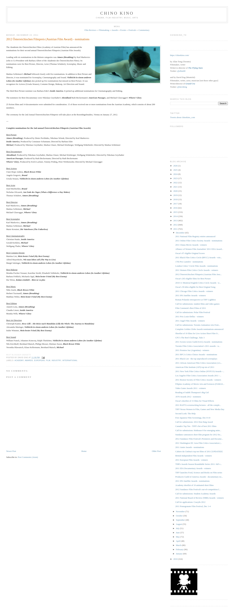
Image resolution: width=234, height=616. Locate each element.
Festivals (132, 30)
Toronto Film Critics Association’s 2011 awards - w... (197, 346)
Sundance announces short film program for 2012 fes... (198, 434)
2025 (175, 170)
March (179, 545)
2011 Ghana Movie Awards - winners (191, 245)
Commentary (144, 30)
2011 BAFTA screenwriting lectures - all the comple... (198, 405)
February (180, 549)
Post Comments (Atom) (28, 457)
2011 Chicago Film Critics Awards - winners (194, 291)
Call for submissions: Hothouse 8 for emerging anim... (198, 430)
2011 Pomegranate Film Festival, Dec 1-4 (193, 506)
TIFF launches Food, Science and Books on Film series (198, 472)
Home (84, 451)
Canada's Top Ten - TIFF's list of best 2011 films (195, 426)
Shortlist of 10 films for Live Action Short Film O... (197, 333)
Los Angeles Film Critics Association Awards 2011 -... (198, 375)
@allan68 (181, 71)
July (178, 528)
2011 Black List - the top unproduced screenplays (196, 358)
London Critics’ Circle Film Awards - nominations (196, 266)
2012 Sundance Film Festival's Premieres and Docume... (199, 439)
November (180, 511)
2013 (175, 220)
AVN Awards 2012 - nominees (188, 396)
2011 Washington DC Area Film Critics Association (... (198, 443)
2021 (175, 187)
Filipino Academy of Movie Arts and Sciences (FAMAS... (199, 384)
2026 (175, 165)
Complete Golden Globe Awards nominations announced (199, 329)
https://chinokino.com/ (179, 55)
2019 (175, 195)
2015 (175, 212)
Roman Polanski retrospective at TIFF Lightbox (195, 299)
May (178, 537)
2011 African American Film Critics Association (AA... (198, 363)
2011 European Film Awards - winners (191, 460)
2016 (175, 208)
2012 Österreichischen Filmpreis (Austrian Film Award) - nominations (47, 39)
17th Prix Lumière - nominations (189, 261)
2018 (175, 199)
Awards (114, 30)
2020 (175, 191)
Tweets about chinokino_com (182, 117)
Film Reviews (90, 30)
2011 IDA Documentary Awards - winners (193, 468)
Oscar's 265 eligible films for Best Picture (193, 278)
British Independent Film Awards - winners (193, 455)
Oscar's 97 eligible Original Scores (190, 253)
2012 (175, 224)
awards (29, 360)
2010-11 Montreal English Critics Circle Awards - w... (198, 283)
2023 (175, 178)
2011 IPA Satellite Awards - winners (190, 295)
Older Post (156, 451)
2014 (175, 216)
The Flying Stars (195, 68)
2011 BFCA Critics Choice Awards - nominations (196, 354)
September (180, 520)
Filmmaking (104, 30)
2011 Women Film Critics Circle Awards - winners (196, 270)
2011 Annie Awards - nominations (189, 447)
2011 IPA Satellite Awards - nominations (192, 481)
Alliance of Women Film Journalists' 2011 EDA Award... (199, 249)
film (48, 360)
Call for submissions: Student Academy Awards (195, 493)
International (70, 360)
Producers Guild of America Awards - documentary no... (199, 477)
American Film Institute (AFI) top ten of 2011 (194, 367)
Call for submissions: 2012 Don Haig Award (194, 422)
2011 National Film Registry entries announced (195, 236)
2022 (175, 182)
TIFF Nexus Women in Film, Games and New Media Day (199, 409)
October (179, 515)
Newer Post (11, 451)
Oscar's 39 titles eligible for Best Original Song (195, 287)
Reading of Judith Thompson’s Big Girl (192, 392)
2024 (175, 174)
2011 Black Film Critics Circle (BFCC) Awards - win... (198, 257)
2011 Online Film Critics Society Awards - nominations (198, 240)
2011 (175, 229)
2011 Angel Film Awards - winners (190, 321)
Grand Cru (190, 83)
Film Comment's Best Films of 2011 (190, 308)
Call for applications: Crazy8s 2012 (190, 502)
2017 (175, 203)
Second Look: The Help (185, 413)
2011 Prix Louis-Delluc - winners (189, 316)
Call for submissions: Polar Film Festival (192, 312)
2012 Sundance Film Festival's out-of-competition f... (198, 489)
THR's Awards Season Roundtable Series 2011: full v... (198, 464)
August (179, 524)
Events (123, 30)
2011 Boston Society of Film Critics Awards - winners (198, 380)
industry (56, 360)
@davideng (182, 87)
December (180, 232)
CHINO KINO (117, 13)
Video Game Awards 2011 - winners (190, 388)
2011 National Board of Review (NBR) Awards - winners (199, 498)
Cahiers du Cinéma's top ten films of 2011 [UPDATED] (198, 451)
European (39, 360)
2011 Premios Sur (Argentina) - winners (192, 350)
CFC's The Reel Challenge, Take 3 (189, 337)
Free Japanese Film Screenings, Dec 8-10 (192, 418)
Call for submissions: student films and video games (197, 304)
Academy (19, 360)
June (178, 532)
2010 (175, 559)
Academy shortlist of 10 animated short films (194, 485)
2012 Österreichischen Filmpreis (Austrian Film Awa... (198, 274)
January (179, 553)
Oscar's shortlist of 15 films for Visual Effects (194, 401)
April (178, 541)
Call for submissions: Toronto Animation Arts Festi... (197, 325)
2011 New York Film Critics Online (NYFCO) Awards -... (199, 371)
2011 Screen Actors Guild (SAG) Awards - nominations (198, 342)
